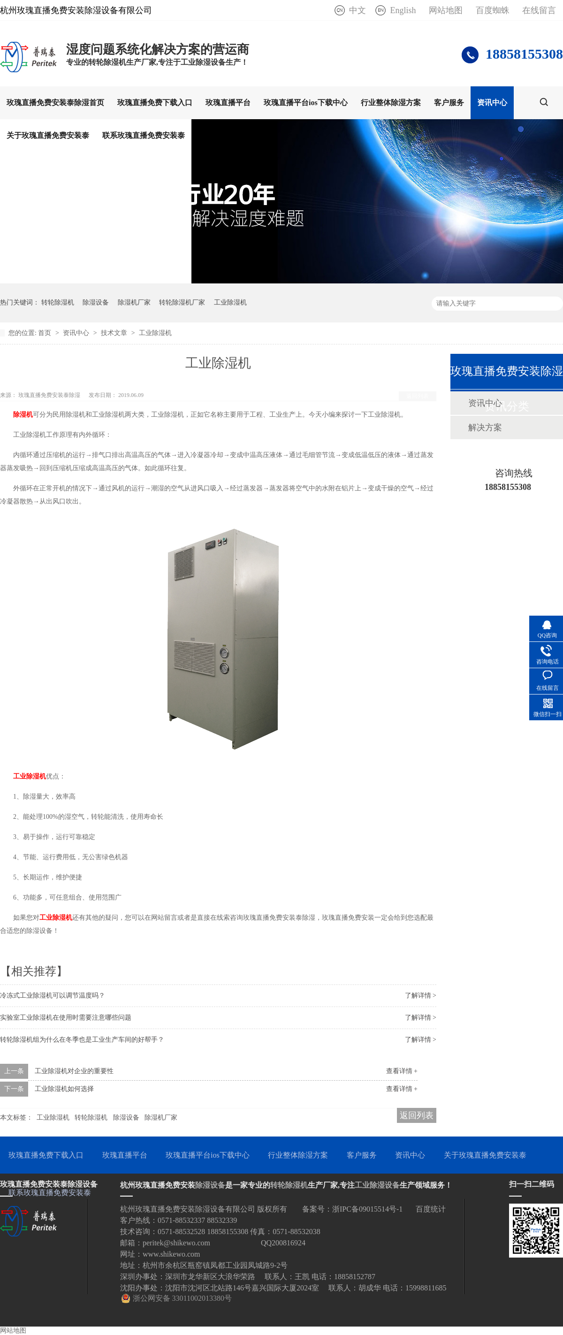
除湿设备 (96, 302)
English (403, 10)
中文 (357, 10)
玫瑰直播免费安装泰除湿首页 (55, 103)
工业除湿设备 (377, 1185)
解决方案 (485, 427)
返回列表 (417, 396)
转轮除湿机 (57, 302)
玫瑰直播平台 (228, 103)
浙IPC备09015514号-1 (367, 1209)
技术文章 (115, 332)
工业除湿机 (230, 302)
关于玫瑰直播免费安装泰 (48, 135)
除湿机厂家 (134, 302)
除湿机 (23, 414)
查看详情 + (402, 1071)
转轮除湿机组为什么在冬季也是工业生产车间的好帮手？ (82, 1039)
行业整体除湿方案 (391, 103)
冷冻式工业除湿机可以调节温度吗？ (52, 995)
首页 (45, 332)
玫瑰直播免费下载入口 (154, 103)
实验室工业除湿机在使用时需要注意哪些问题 (65, 1017)
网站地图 (446, 10)
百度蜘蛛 (493, 10)
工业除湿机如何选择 (64, 1088)
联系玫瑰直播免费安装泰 (143, 135)
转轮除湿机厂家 (182, 302)
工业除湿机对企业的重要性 (74, 1071)
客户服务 (449, 103)
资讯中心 (492, 103)
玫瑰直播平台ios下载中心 (306, 103)
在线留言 (539, 10)
